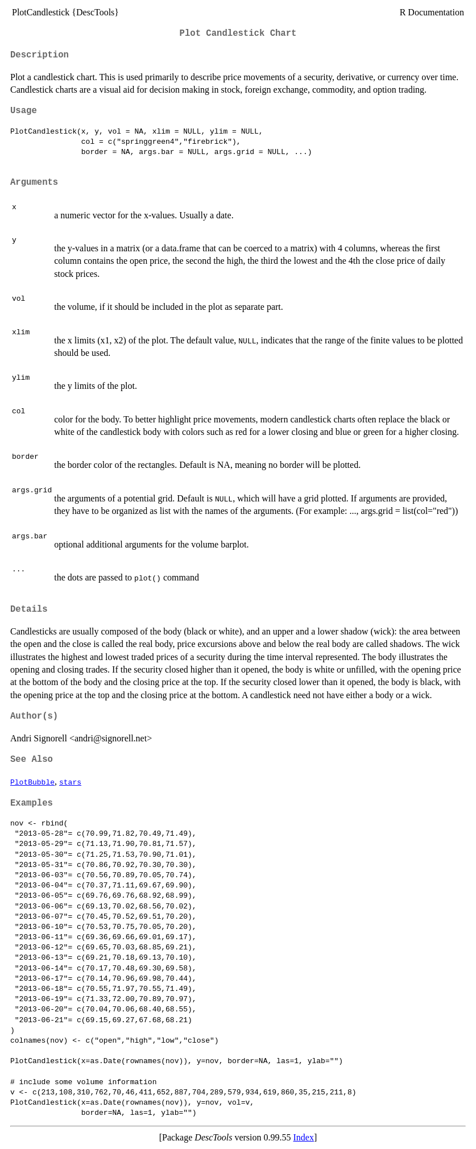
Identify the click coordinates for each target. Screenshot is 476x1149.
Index (303, 1137)
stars (70, 782)
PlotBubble (32, 782)
